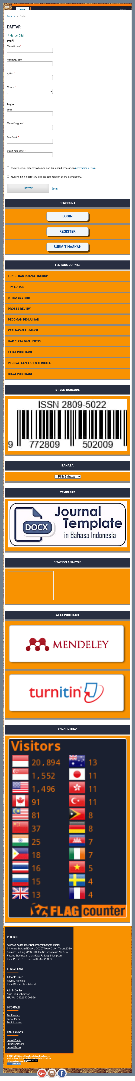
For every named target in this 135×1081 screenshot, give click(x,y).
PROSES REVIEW (19, 308)
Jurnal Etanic (14, 1040)
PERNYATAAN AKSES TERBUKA (29, 363)
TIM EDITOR (16, 287)
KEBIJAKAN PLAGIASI (23, 330)
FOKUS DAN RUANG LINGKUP (28, 276)
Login (54, 188)
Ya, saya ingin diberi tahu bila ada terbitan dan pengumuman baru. (44, 176)
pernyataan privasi (85, 167)
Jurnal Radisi (14, 1047)
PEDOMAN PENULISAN (23, 319)
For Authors (13, 1018)
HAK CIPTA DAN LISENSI (24, 341)
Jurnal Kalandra (15, 1043)
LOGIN (67, 216)
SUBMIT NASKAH (68, 247)
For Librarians (14, 1022)
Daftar (28, 188)
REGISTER (67, 231)
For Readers (13, 1015)
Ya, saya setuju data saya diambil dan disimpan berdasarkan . (51, 167)
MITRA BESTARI (19, 297)
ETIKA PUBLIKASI (20, 352)
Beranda (11, 16)
